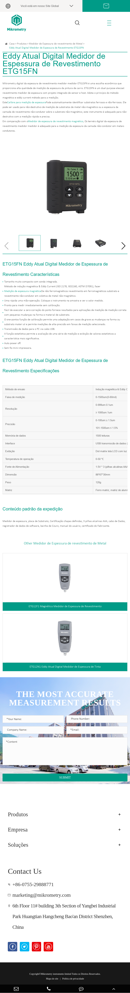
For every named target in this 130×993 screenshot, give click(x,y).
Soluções (18, 845)
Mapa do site (52, 978)
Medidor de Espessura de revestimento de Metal (56, 43)
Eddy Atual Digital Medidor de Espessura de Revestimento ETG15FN (46, 48)
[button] (123, 246)
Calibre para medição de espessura (26, 102)
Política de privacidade (73, 978)
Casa (12, 43)
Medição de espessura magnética (22, 291)
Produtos (22, 43)
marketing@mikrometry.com (41, 895)
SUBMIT (65, 777)
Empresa (18, 829)
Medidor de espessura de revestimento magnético (55, 121)
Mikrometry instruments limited (56, 974)
